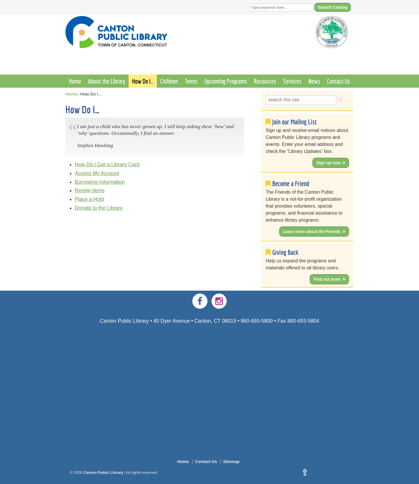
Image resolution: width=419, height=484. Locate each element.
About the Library (106, 81)
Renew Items (90, 190)
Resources (265, 81)
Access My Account (97, 173)
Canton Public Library (103, 472)
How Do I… (142, 81)
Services (292, 81)
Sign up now (328, 162)
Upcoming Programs (225, 81)
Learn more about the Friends (312, 231)
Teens (191, 81)
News (314, 81)
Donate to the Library (98, 208)
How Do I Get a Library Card (107, 164)
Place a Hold (89, 199)
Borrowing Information (100, 182)
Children (169, 81)
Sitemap (231, 461)
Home (75, 81)
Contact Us (338, 81)
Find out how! (327, 279)
